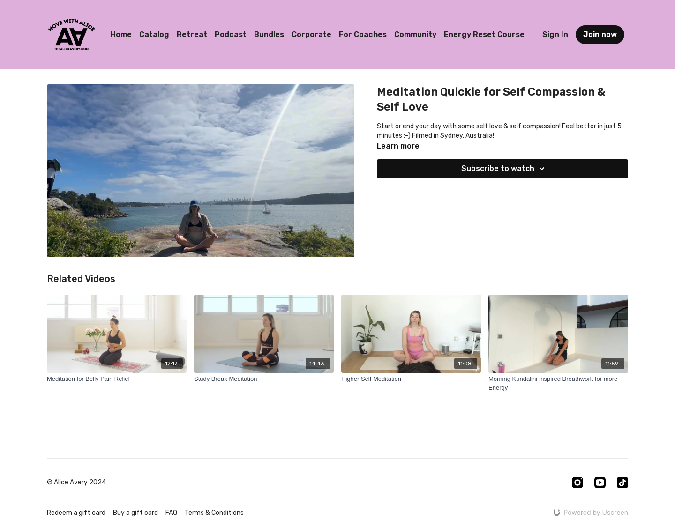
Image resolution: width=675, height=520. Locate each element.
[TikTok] (622, 482)
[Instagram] (577, 482)
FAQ (171, 513)
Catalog (154, 34)
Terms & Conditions (214, 513)
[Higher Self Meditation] (411, 379)
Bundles (269, 34)
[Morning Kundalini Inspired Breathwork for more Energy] (558, 383)
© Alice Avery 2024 (76, 482)
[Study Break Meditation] (264, 379)
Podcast (231, 34)
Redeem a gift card (76, 513)
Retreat (192, 34)
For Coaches (363, 34)
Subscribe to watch (504, 168)
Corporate (311, 34)
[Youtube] (600, 482)
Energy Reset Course (484, 34)
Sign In (555, 34)
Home (121, 34)
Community (415, 34)
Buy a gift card (135, 513)
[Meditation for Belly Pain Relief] (117, 379)
